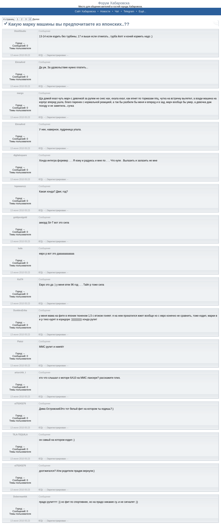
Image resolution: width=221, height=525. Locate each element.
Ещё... (142, 11)
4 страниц (8, 19)
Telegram (128, 11)
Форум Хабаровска (113, 3)
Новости (105, 11)
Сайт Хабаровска (85, 11)
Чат (117, 11)
